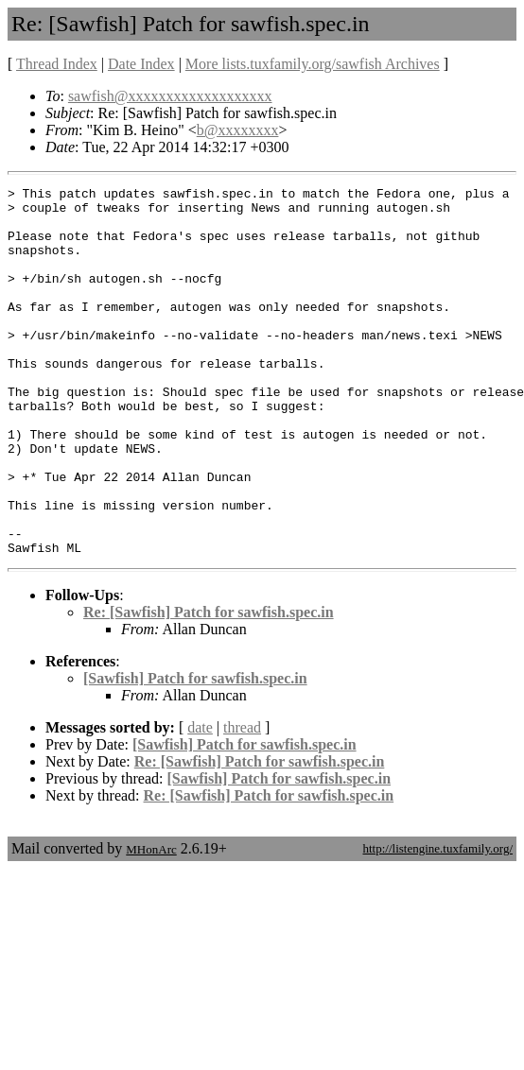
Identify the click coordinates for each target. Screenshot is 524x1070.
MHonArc (151, 923)
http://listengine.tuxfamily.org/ (437, 922)
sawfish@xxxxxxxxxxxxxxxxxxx (170, 96)
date (200, 801)
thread (242, 801)
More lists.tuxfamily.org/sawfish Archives (312, 64)
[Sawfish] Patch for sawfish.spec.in (195, 752)
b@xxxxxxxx (238, 130)
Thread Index (56, 64)
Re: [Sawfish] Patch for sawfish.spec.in (208, 686)
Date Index (141, 64)
